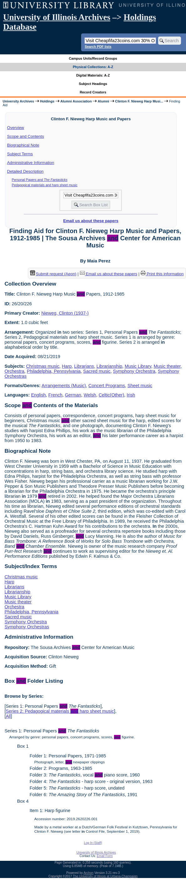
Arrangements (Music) (64, 385)
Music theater (167, 366)
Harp (67, 366)
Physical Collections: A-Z (93, 67)
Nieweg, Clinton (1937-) (65, 313)
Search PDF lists (98, 46)
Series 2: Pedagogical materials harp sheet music (60, 711)
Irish (131, 394)
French (55, 394)
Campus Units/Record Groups (93, 58)
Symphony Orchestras (26, 626)
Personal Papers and (40, 180)
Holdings (47, 101)
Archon (89, 873)
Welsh (90, 394)
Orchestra (14, 371)
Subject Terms (20, 154)
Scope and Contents (25, 136)
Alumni (103, 101)
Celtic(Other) (111, 394)
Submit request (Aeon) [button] (53, 274)
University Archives (18, 101)
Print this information (162, 274)
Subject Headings (93, 84)
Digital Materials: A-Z (93, 75)
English (38, 394)
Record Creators (93, 92)
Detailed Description (25, 171)
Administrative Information (30, 162)
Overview (15, 127)
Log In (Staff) (93, 843)
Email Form (105, 856)
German (73, 394)
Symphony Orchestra (134, 371)
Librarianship (109, 366)
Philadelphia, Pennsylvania (54, 371)
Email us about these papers (90, 220)
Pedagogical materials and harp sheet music (45, 185)
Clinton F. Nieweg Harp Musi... (139, 101)
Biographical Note (23, 145)
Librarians (84, 366)
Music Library (138, 366)
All (8, 716)
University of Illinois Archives (56, 17)
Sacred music (97, 371)
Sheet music (139, 385)
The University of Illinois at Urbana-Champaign (105, 876)
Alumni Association (76, 101)
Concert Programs (106, 385)
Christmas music (42, 366)
